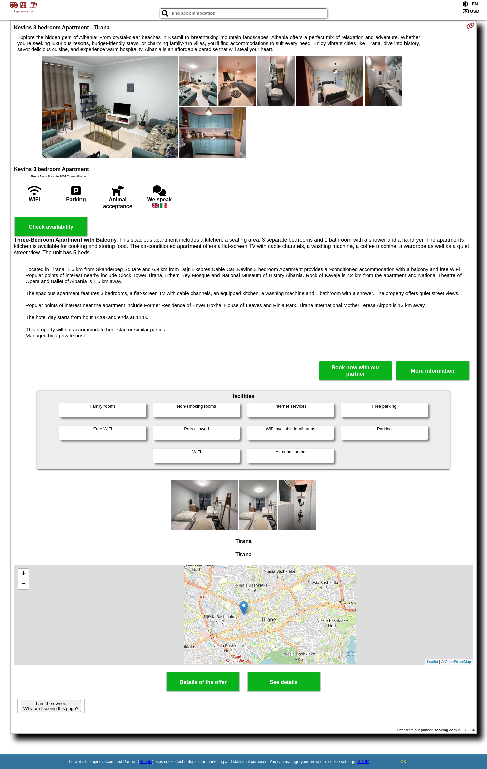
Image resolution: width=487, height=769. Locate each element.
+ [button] (23, 574)
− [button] (23, 584)
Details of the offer (203, 682)
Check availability (51, 227)
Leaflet (432, 662)
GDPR (363, 761)
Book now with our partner (355, 371)
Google (145, 761)
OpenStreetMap (458, 662)
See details (284, 682)
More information (433, 371)
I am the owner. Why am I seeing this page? (50, 706)
